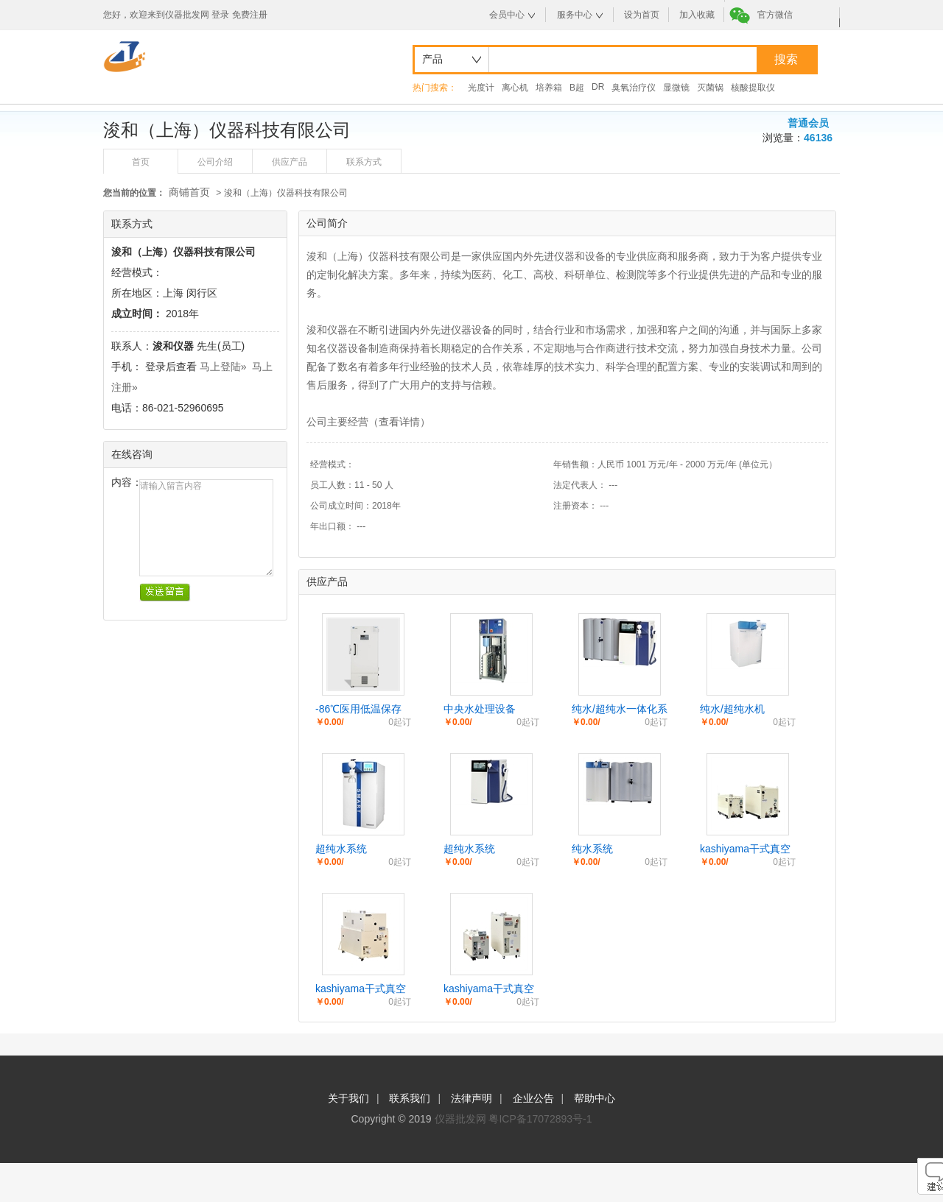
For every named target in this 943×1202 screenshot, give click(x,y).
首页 (141, 162)
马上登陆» (223, 366)
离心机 (515, 87)
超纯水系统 (341, 849)
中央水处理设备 (480, 709)
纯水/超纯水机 (732, 709)
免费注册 (249, 15)
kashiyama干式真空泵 (745, 849)
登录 (220, 15)
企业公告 (533, 1098)
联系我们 (409, 1098)
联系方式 (364, 162)
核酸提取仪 (753, 87)
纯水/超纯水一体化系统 (619, 709)
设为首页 (641, 15)
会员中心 (507, 15)
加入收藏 (697, 15)
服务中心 (574, 15)
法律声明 (471, 1098)
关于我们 (348, 1098)
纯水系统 (592, 849)
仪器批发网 (460, 1119)
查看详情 (399, 422)
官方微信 (775, 15)
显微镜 (676, 87)
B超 (576, 87)
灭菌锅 (710, 87)
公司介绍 (215, 162)
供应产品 (289, 162)
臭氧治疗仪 (633, 87)
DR (598, 87)
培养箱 (549, 87)
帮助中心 (594, 1098)
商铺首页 (189, 192)
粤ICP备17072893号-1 (540, 1119)
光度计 (481, 87)
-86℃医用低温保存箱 (358, 709)
